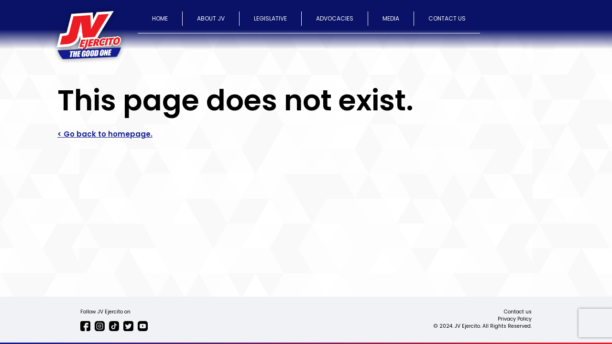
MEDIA (390, 18)
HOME (160, 18)
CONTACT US (447, 18)
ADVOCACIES (334, 18)
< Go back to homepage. (105, 134)
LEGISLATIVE (270, 18)
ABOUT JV (211, 18)
